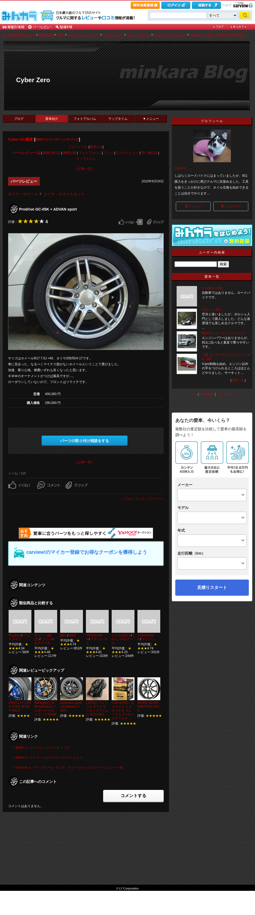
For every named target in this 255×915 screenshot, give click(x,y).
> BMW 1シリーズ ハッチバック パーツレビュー (48, 758)
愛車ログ (96, 147)
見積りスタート (212, 587)
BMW (60, 34)
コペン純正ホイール (44, 641)
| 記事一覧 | (84, 169)
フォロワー (231, 206)
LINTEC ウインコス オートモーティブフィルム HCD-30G (97, 708)
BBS (63, 635)
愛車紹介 (51, 119)
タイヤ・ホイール (138, 34)
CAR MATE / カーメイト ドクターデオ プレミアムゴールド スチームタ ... (123, 710)
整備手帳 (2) (51, 153)
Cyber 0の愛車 (20, 139)
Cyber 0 (180, 168)
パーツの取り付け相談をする (84, 441)
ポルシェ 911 (211, 310)
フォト (109, 153)
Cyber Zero (33, 80)
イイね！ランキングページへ (143, 499)
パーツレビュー (113, 34)
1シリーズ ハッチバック (83, 34)
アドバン (148, 639)
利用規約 (207, 394)
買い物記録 (149, 153)
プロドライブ (19, 637)
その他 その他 (212, 288)
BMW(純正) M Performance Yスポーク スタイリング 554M (45, 708)
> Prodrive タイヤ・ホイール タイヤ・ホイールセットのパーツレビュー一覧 (68, 767)
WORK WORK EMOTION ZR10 (148, 707)
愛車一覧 (238, 380)
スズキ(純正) (121, 635)
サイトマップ (227, 394)
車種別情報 (46, 34)
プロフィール (78, 147)
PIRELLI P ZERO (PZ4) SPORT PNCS (20, 707)
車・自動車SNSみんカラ (19, 34)
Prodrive (15, 635)
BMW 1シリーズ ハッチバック (57, 139)
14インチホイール (123, 639)
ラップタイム (118, 119)
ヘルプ (227, 5)
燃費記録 (69, 153)
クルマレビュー (127, 153)
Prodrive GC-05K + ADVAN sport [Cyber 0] (218, 34)
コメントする (133, 795)
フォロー (193, 206)
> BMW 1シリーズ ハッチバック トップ (41, 748)
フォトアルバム (85, 119)
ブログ (19, 119)
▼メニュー (151, 119)
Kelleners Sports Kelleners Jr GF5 (71, 707)
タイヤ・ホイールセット (170, 34)
